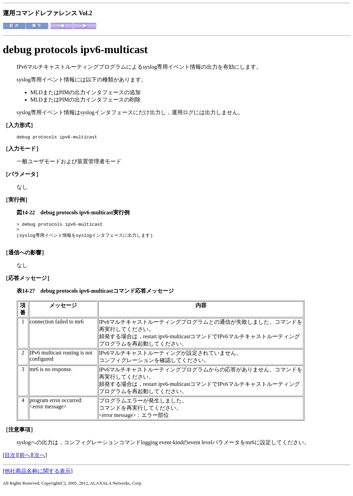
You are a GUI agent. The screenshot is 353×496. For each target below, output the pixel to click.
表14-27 (28, 295)
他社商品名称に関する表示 (37, 475)
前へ (24, 460)
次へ (39, 460)
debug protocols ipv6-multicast (75, 49)
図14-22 (28, 213)
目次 (10, 460)
